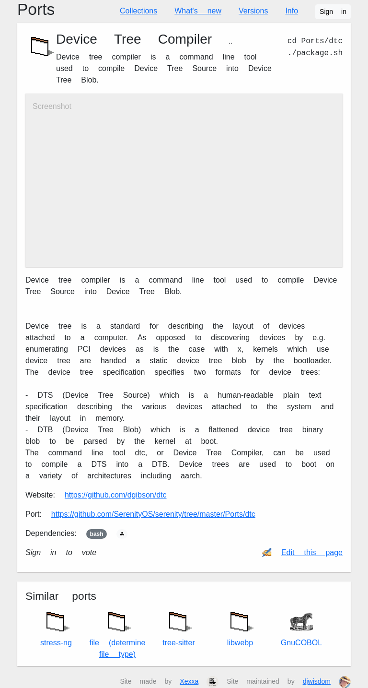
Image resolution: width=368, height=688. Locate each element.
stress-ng (56, 626)
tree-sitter (178, 626)
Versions (253, 10)
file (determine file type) (118, 632)
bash (97, 534)
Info (291, 10)
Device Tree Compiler (134, 39)
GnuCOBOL (301, 628)
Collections (138, 10)
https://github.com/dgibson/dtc (116, 494)
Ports (36, 9)
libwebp (240, 626)
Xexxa (189, 681)
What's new (197, 10)
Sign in (333, 11)
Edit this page (312, 552)
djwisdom (317, 681)
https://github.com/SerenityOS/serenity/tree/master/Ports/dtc (153, 514)
